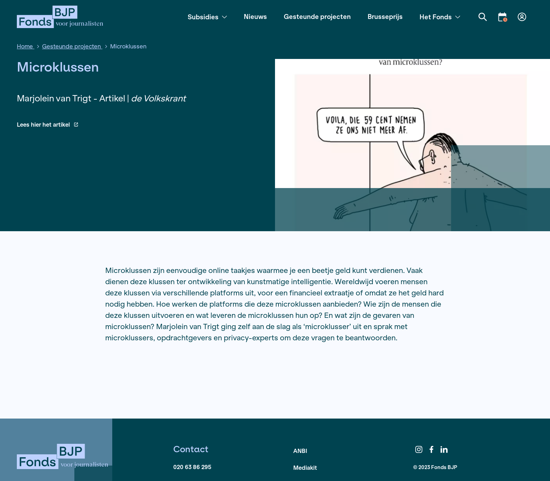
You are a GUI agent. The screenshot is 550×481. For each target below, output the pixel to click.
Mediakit (305, 467)
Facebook (431, 449)
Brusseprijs (385, 16)
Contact (190, 449)
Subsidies (207, 17)
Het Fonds (440, 17)
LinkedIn (444, 449)
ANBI (300, 450)
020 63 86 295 (192, 466)
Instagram (418, 449)
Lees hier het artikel (47, 124)
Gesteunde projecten (317, 16)
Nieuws (255, 16)
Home (25, 46)
